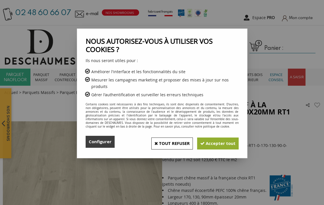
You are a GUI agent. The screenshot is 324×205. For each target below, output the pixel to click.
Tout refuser (165, 142)
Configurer (101, 142)
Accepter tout (216, 142)
